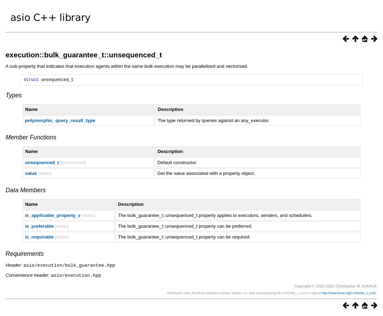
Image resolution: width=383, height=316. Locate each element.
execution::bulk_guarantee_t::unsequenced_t (84, 55)
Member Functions (31, 138)
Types (14, 96)
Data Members (26, 191)
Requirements (25, 254)
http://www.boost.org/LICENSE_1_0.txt (348, 293)
